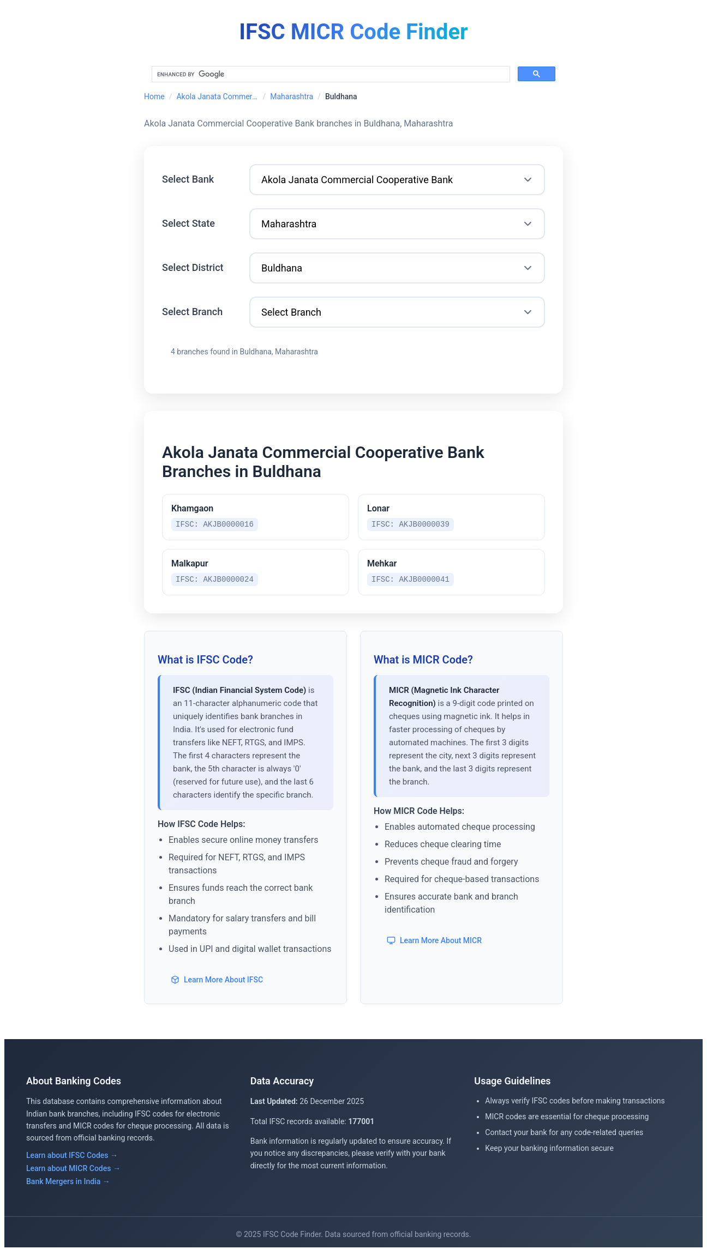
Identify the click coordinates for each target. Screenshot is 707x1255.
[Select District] (397, 267)
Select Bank (188, 179)
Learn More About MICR (434, 943)
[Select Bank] (397, 179)
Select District (193, 267)
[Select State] (397, 223)
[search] (329, 74)
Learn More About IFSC (217, 983)
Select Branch (192, 311)
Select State (188, 223)
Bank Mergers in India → (68, 1184)
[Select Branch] (397, 312)
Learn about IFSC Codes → (72, 1158)
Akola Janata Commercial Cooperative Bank (217, 96)
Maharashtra (291, 96)
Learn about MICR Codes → (73, 1171)
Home (154, 96)
